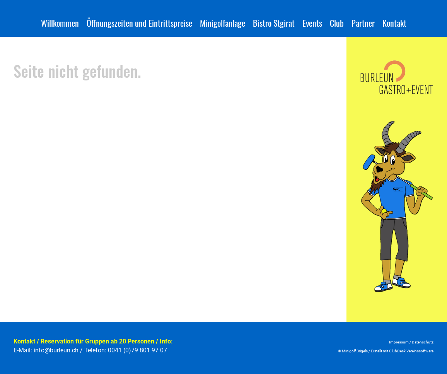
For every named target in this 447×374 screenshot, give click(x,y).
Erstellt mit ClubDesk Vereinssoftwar (401, 351)
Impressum (399, 342)
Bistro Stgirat (274, 23)
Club (337, 23)
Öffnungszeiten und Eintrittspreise (139, 23)
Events (312, 23)
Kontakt (394, 23)
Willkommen (60, 23)
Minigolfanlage (222, 23)
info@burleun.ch (56, 350)
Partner (363, 23)
